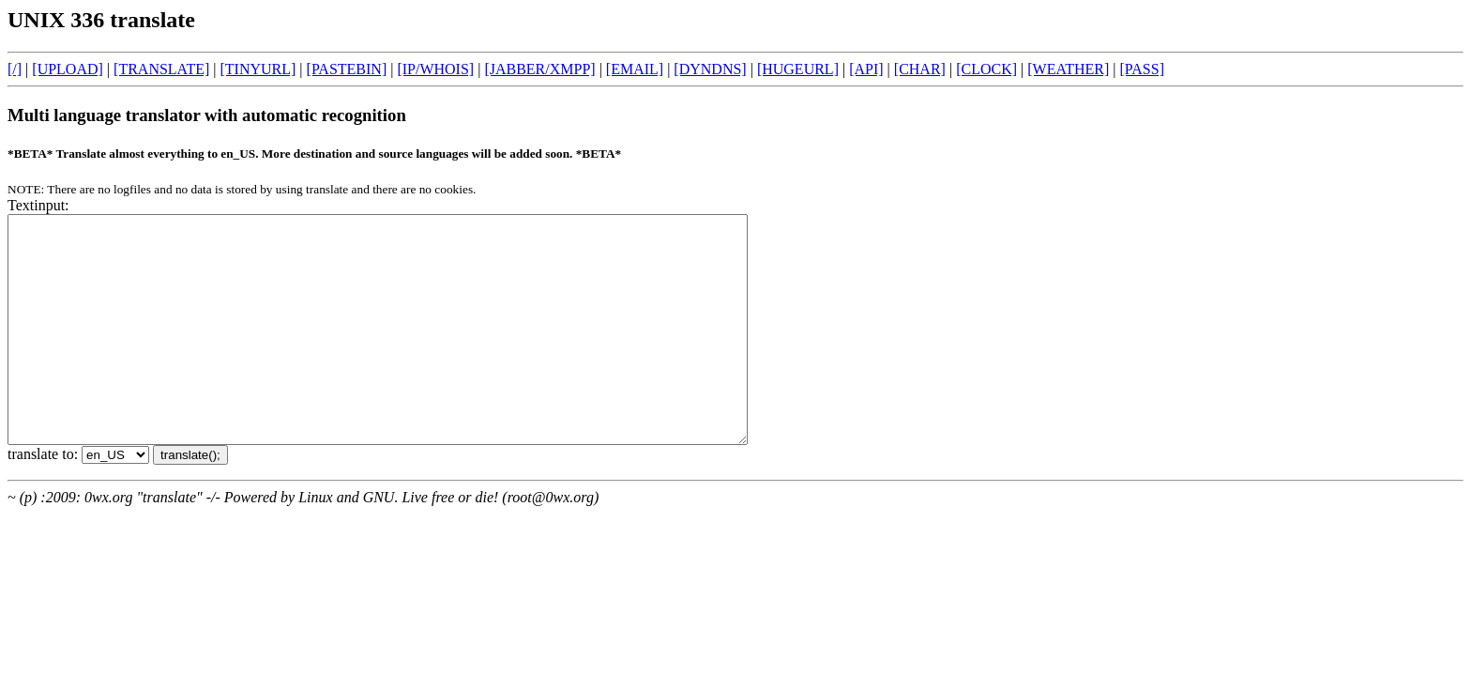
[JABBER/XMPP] (539, 69)
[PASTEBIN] (347, 69)
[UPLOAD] (67, 69)
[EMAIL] (634, 69)
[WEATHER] (1068, 69)
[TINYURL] (258, 69)
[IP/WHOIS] (435, 69)
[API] (866, 69)
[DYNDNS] (710, 69)
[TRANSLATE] (161, 69)
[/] (15, 69)
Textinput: (38, 205)
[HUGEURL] (798, 69)
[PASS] (1142, 69)
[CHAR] (920, 69)
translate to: (45, 499)
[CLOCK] (986, 69)
